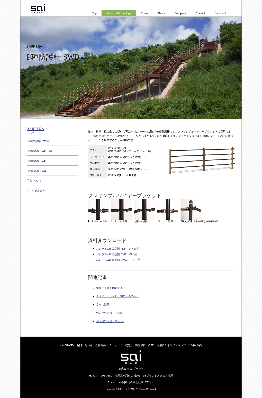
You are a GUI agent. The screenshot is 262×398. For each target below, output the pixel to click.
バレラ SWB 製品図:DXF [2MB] (114, 254)
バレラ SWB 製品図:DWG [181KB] (116, 259)
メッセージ (115, 345)
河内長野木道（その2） (110, 312)
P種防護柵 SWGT (37, 161)
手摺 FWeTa (34, 180)
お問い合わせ (85, 345)
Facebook (220, 13)
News (161, 13)
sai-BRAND (67, 345)
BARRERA (35, 129)
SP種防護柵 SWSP (38, 141)
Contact (200, 13)
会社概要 (100, 345)
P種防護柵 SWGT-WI (39, 151)
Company (180, 13)
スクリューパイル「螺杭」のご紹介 (117, 296)
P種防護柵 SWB (36, 170)
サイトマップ (178, 345)
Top (94, 13)
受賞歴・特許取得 (135, 345)
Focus (144, 13)
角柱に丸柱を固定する (109, 287)
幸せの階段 (103, 304)
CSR (151, 345)
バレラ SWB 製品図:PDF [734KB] (116, 248)
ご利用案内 (195, 345)
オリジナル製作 (36, 190)
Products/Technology (118, 13)
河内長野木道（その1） (110, 321)
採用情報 (162, 345)
